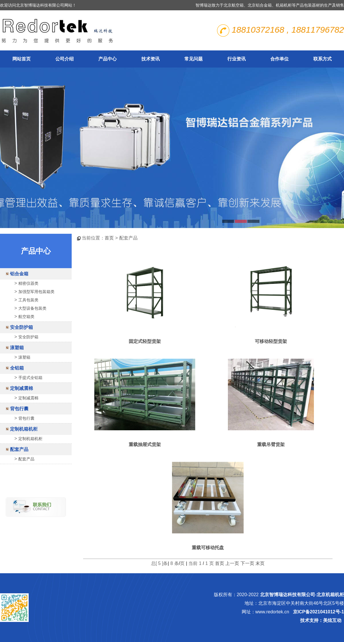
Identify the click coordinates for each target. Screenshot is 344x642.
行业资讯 (236, 58)
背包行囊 (19, 408)
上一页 (232, 563)
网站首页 (21, 58)
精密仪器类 (28, 283)
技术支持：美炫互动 (320, 620)
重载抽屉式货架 (145, 444)
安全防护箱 (21, 327)
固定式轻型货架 (145, 341)
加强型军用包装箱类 (36, 291)
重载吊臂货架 (271, 444)
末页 (260, 563)
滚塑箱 (17, 347)
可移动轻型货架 (271, 341)
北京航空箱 (234, 5)
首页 (109, 237)
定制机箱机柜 (24, 429)
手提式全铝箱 (30, 377)
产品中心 (107, 58)
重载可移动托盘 (208, 547)
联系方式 (322, 58)
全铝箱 (17, 368)
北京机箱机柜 (330, 594)
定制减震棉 (21, 388)
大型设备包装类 (32, 308)
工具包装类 (28, 300)
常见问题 (193, 58)
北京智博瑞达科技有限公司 (287, 594)
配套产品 (19, 449)
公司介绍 (64, 58)
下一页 (247, 563)
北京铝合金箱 (260, 5)
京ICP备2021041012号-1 (318, 611)
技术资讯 (150, 58)
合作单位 (279, 58)
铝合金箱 (19, 273)
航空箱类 (26, 316)
